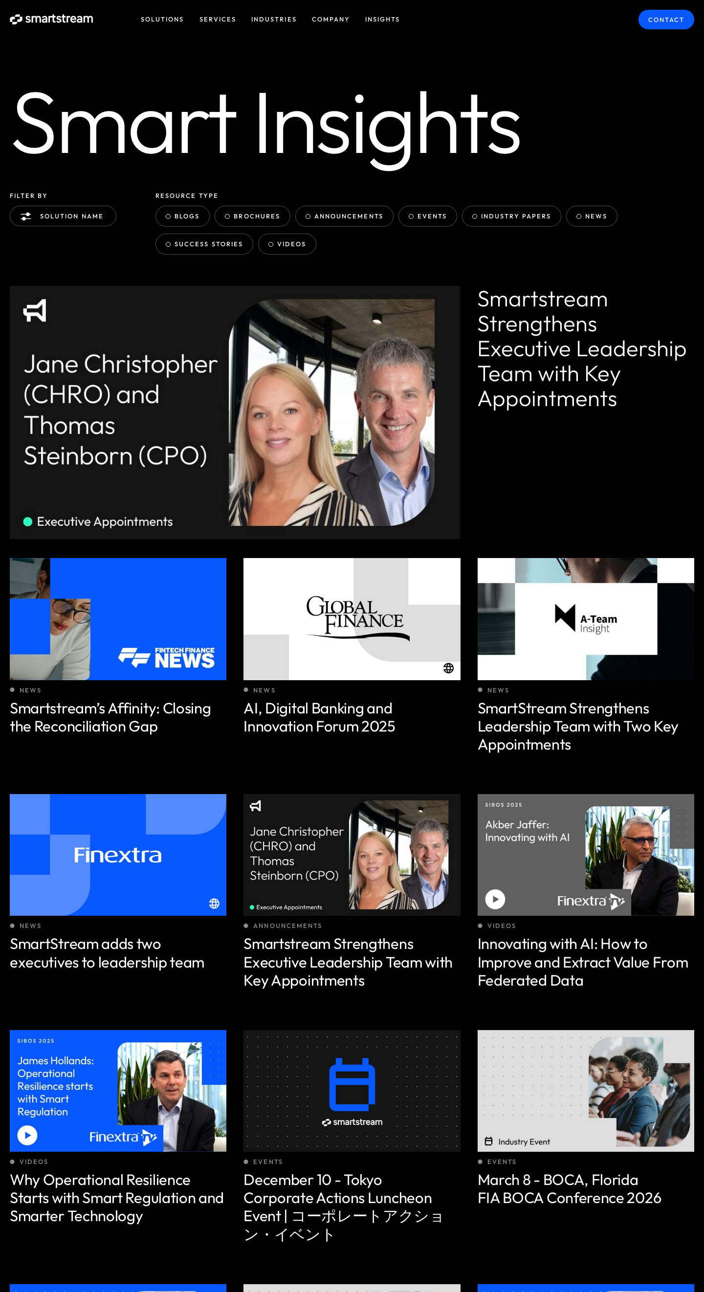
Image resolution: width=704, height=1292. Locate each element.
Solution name (64, 216)
